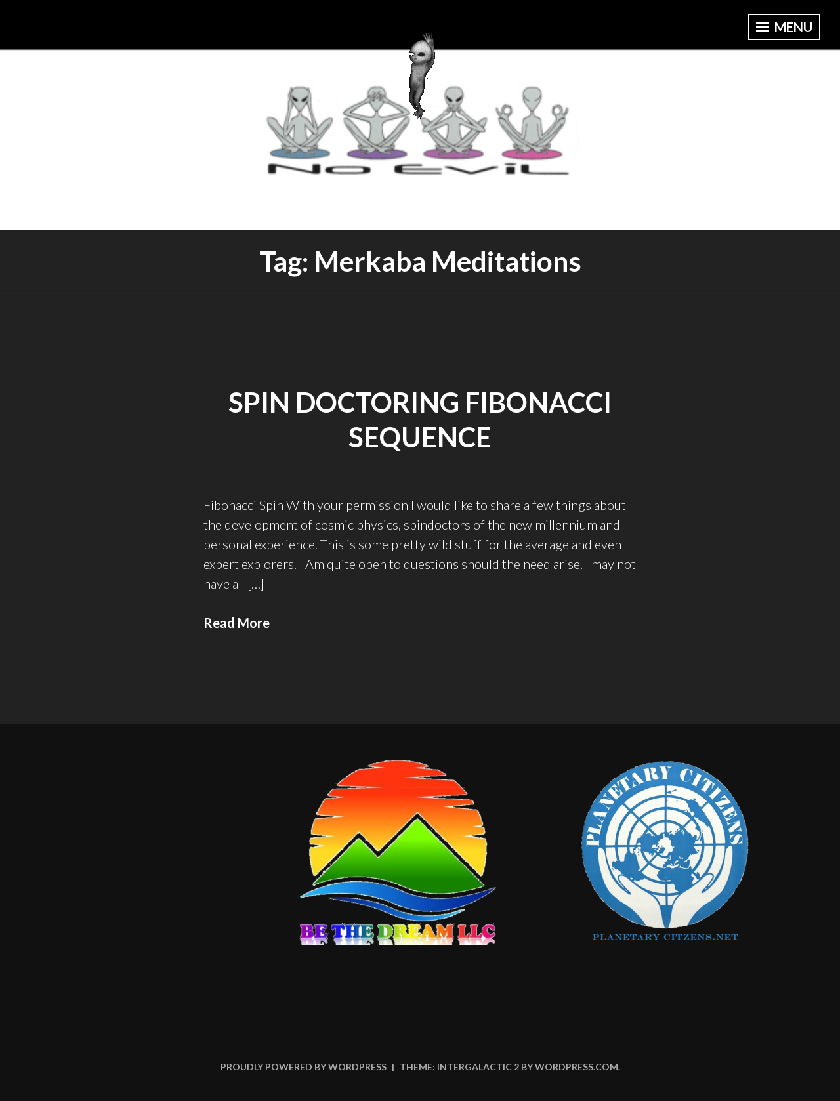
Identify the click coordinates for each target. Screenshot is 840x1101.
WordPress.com (576, 1066)
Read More (236, 623)
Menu (784, 27)
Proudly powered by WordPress (303, 1066)
